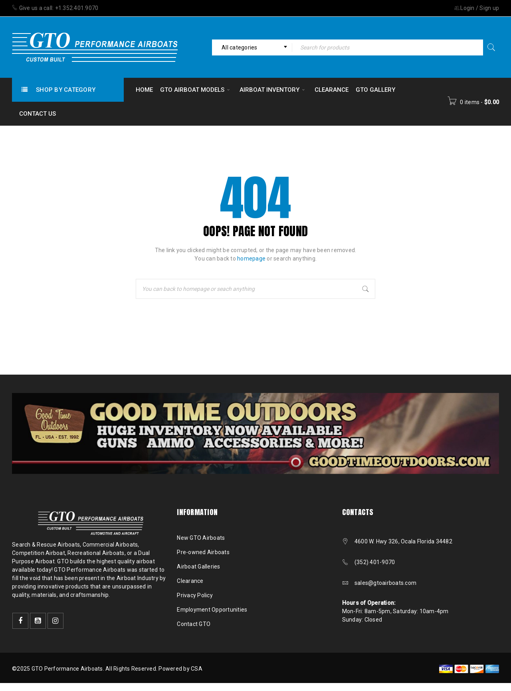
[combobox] (252, 47)
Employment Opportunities (212, 609)
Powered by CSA (180, 668)
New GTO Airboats (201, 538)
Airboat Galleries (198, 566)
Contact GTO (193, 624)
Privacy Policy (195, 595)
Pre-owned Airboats (203, 552)
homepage (251, 258)
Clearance (190, 581)
